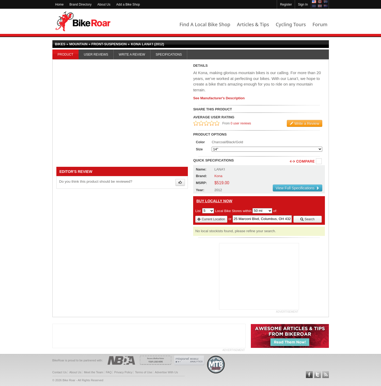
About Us (103, 4)
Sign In (303, 4)
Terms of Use (143, 372)
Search (307, 219)
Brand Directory (81, 4)
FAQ (109, 372)
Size (199, 149)
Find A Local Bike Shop (204, 24)
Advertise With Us (166, 372)
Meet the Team (93, 372)
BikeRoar (83, 21)
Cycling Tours (291, 24)
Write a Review (132, 54)
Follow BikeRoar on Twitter (317, 374)
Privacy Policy (123, 372)
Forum (319, 24)
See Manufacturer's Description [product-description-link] (219, 98)
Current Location (211, 219)
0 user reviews (241, 123)
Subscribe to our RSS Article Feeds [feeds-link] (325, 374)
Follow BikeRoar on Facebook (309, 374)
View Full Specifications (297, 188)
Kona (218, 176)
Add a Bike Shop (128, 4)
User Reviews (96, 54)
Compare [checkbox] (319, 161)
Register (286, 4)
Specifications (169, 54)
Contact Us (59, 372)
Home (59, 4)
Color (200, 142)
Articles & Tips (253, 24)
